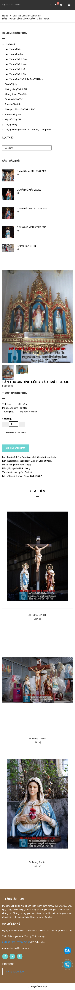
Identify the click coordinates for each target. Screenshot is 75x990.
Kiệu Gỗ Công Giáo (13, 119)
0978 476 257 (23, 942)
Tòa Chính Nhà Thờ (14, 99)
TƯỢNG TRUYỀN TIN (26, 246)
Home (5, 16)
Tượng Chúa (15, 49)
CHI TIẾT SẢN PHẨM (15, 448)
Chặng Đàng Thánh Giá (16, 89)
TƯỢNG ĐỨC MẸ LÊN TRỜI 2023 (31, 227)
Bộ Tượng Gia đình (37, 738)
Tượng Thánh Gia (17, 74)
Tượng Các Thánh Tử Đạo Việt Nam (26, 79)
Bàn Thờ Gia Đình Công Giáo (27, 16)
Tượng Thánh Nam (18, 64)
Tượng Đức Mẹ (16, 54)
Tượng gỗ (10, 44)
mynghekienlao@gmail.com (15, 948)
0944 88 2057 (9, 942)
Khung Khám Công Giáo (16, 94)
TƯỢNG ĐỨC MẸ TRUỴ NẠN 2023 (32, 208)
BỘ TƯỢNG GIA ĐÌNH (37, 615)
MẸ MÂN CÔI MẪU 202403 (29, 190)
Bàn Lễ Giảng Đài (13, 114)
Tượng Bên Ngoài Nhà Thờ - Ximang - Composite (28, 129)
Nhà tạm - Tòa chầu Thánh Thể (19, 109)
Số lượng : (7, 419)
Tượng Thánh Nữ (17, 69)
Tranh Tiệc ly (11, 84)
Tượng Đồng (11, 124)
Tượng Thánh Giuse (18, 59)
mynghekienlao (15, 971)
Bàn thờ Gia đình (13, 104)
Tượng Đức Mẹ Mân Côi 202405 (31, 171)
